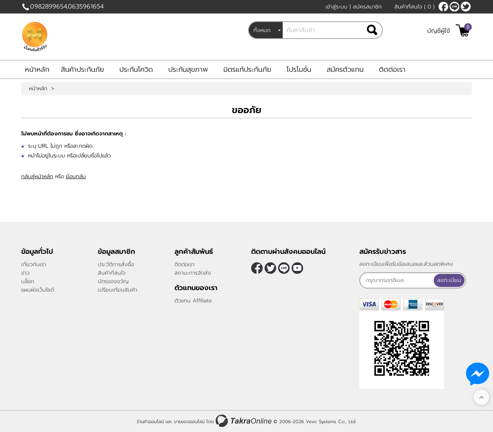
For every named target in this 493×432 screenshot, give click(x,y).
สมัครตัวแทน (345, 69)
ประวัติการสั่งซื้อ (116, 264)
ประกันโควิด (136, 69)
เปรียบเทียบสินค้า (117, 290)
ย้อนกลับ (76, 176)
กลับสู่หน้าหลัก (37, 176)
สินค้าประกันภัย (82, 69)
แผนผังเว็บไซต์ (37, 290)
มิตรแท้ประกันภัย (247, 69)
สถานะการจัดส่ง (192, 273)
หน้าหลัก (37, 69)
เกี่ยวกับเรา (33, 264)
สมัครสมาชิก (367, 7)
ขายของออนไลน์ (189, 421)
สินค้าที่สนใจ (414, 7)
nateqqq (454, 7)
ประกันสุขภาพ (188, 69)
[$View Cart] (463, 30)
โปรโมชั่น (299, 69)
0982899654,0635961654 (67, 6)
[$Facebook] (443, 7)
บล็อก (27, 281)
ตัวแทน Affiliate (193, 301)
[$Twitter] (466, 7)
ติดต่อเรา (392, 69)
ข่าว (25, 273)
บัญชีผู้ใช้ (438, 30)
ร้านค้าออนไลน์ (150, 421)
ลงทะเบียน (449, 280)
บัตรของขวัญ (113, 281)
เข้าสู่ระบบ (336, 7)
